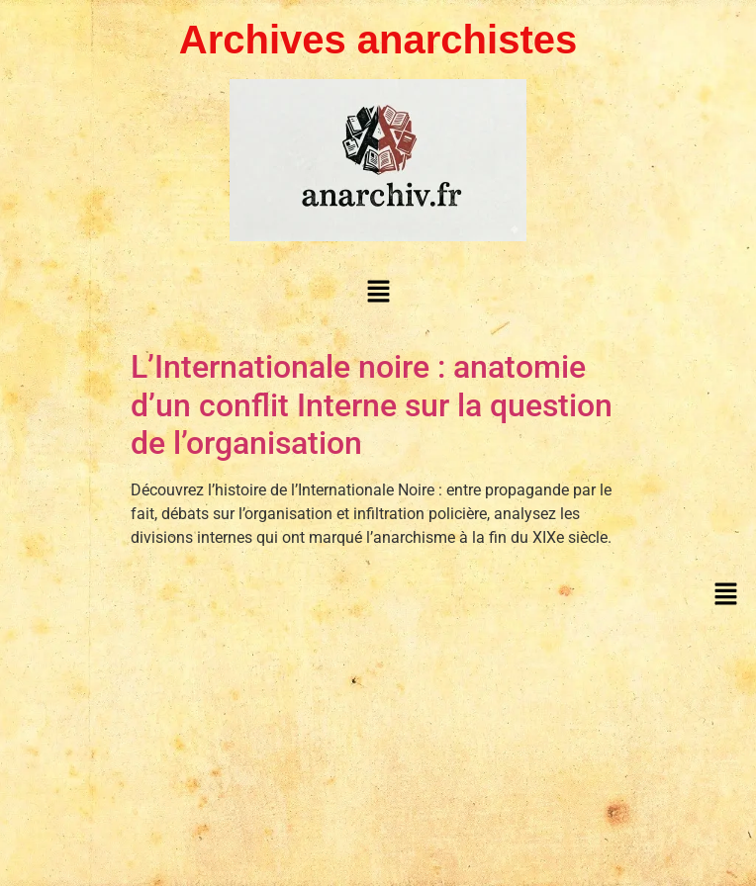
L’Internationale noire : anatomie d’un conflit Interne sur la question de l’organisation (372, 405)
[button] (378, 290)
